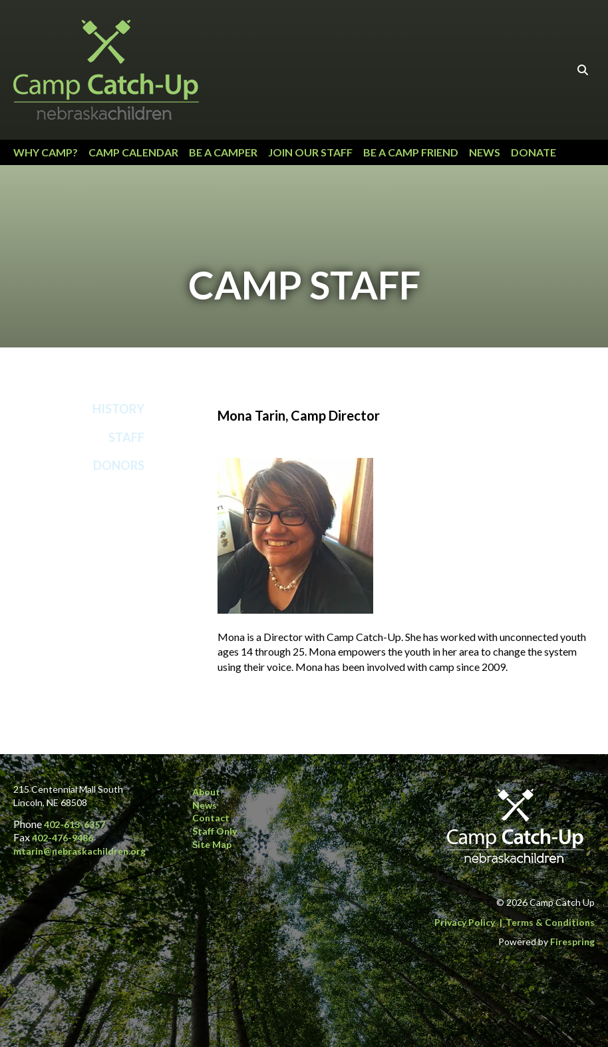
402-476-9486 (62, 837)
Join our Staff (310, 152)
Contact (210, 817)
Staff (126, 437)
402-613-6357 (74, 824)
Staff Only (214, 831)
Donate (533, 152)
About (206, 791)
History (118, 408)
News (484, 152)
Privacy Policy (464, 922)
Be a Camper (223, 152)
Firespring (572, 941)
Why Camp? (45, 152)
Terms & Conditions (550, 922)
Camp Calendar (133, 152)
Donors (118, 465)
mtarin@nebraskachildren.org (79, 851)
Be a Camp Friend (410, 152)
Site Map (211, 844)
